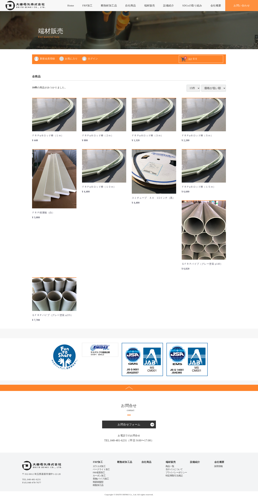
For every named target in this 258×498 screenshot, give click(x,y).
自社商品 (130, 5)
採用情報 (218, 466)
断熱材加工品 (109, 5)
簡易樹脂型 (98, 482)
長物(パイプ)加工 (101, 478)
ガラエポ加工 (99, 466)
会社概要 (215, 5)
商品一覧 (170, 466)
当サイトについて (174, 469)
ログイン (90, 58)
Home (70, 5)
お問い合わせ (242, 5)
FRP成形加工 (99, 472)
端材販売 (149, 5)
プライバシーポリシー (176, 472)
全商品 (36, 76)
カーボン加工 (99, 475)
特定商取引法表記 (174, 475)
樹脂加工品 (98, 485)
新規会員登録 (44, 58)
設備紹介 (168, 5)
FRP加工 (87, 5)
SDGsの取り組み (192, 5)
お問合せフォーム (129, 424)
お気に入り (68, 58)
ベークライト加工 (101, 469)
